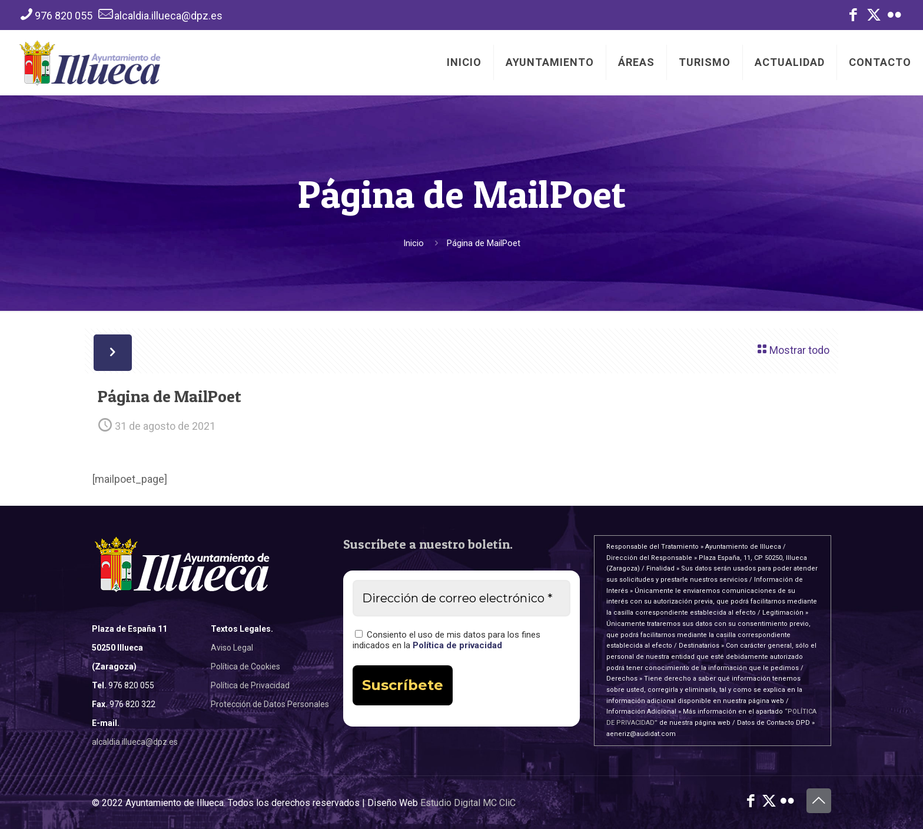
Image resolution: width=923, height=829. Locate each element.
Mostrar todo (792, 348)
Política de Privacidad (250, 685)
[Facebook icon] (853, 17)
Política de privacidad (457, 645)
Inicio (413, 243)
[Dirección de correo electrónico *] (462, 598)
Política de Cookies (245, 666)
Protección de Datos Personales (270, 704)
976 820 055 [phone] (63, 15)
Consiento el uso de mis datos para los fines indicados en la (446, 640)
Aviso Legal (232, 647)
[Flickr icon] (894, 17)
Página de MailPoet (483, 243)
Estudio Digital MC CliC (468, 802)
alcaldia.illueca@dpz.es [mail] (168, 15)
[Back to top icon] (818, 800)
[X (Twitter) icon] (873, 17)
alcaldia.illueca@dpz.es (135, 742)
